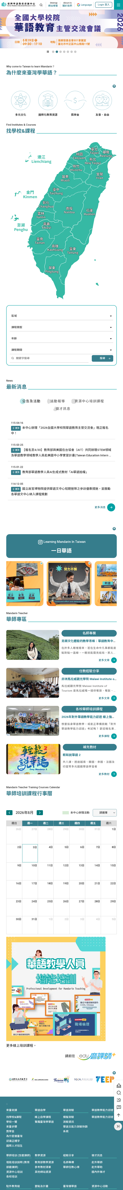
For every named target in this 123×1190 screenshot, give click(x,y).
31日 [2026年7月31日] (97, 829)
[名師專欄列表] (108, 660)
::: (35, 5)
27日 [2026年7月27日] (34, 829)
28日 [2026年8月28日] (97, 901)
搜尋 (102, 358)
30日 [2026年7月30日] (81, 829)
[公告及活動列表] (105, 507)
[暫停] (114, 85)
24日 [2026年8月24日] (34, 901)
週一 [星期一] (30, 823)
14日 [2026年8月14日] (97, 865)
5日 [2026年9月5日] (114, 919)
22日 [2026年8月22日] (113, 883)
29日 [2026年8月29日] (113, 901)
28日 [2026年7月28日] (50, 829)
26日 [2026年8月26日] (66, 901)
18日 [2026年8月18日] (50, 883)
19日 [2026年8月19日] (66, 883)
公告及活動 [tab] (31, 401)
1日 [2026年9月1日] (51, 919)
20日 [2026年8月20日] (81, 883)
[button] (103, 5)
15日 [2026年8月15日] (113, 865)
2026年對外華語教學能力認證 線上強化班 (90, 717)
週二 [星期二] (46, 823)
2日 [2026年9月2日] (67, 919)
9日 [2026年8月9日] (19, 865)
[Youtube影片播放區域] (61, 29)
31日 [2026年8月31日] (34, 919)
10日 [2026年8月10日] (34, 865)
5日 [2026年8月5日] (67, 847)
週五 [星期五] (93, 823)
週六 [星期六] (108, 823)
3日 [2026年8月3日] (35, 847)
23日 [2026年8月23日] (18, 901)
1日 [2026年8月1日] (114, 829)
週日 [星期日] (14, 823)
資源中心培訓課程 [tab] (89, 401)
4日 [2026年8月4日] (51, 847)
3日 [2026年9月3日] (82, 919)
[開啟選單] (118, 5)
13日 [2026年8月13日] (81, 865)
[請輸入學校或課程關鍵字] (51, 358)
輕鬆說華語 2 (72, 755)
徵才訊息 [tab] (63, 409)
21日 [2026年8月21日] (97, 883)
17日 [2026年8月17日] (34, 883)
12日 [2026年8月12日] (66, 865)
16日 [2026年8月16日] (18, 883)
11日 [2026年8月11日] (50, 865)
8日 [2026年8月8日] (114, 847)
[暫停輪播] (48, 52)
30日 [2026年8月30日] (18, 919)
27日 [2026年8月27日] (81, 901)
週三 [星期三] (61, 823)
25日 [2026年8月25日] (50, 901)
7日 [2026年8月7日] (98, 847)
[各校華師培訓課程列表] (108, 736)
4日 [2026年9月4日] (98, 919)
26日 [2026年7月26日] (18, 829)
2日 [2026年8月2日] (19, 847)
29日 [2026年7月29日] (66, 829)
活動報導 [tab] (57, 401)
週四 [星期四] (77, 823)
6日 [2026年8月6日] (82, 847)
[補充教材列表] (108, 774)
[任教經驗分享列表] (108, 698)
